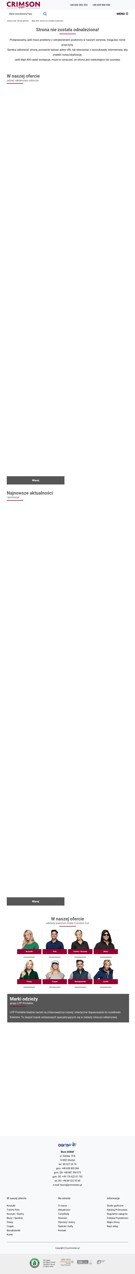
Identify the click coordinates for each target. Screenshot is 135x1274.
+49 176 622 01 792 (72, 1176)
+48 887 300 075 (72, 1172)
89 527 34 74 (69, 1164)
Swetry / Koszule (80, 943)
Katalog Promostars (117, 1209)
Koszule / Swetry (15, 1214)
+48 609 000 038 (101, 5)
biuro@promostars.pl (71, 1185)
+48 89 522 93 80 (71, 1180)
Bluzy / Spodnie (15, 1218)
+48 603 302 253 (79, 5)
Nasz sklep (112, 1226)
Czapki (55, 973)
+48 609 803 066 (70, 1168)
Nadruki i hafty (65, 1226)
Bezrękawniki (80, 973)
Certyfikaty (63, 1214)
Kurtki (106, 973)
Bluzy (106, 943)
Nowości (62, 1218)
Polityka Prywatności (117, 1218)
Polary (29, 973)
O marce (62, 1205)
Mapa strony (113, 1222)
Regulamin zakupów (117, 1214)
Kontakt (62, 1230)
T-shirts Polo (13, 1209)
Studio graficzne (115, 1205)
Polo (55, 943)
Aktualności (64, 1209)
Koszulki (29, 943)
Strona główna (23, 21)
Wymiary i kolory (66, 1222)
